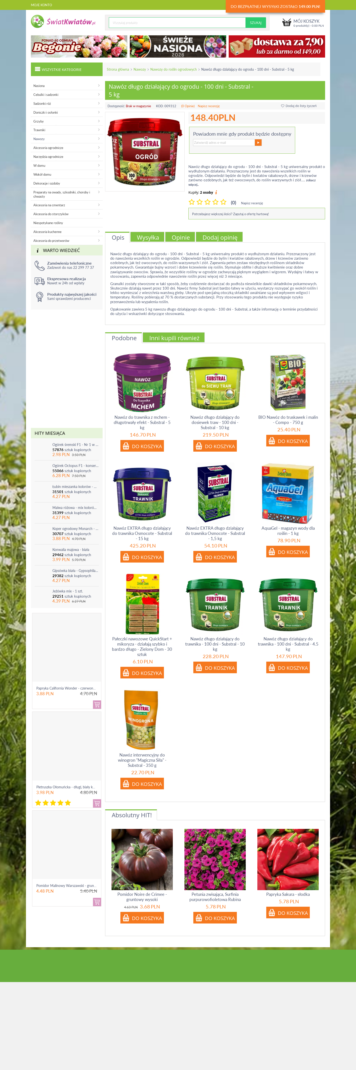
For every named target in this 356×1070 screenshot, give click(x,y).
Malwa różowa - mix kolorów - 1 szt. (75, 507)
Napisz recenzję (209, 106)
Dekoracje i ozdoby (46, 183)
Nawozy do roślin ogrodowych (173, 69)
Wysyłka (148, 237)
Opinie (181, 237)
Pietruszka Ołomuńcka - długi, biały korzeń (68, 787)
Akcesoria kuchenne (47, 232)
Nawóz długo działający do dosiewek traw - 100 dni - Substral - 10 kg (215, 422)
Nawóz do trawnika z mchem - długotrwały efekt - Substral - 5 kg (142, 422)
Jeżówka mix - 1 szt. (67, 591)
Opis (118, 237)
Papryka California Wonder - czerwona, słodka (71, 688)
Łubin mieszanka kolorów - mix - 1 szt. (75, 486)
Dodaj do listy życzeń (299, 106)
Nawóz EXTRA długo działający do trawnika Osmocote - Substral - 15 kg (142, 533)
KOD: (160, 106)
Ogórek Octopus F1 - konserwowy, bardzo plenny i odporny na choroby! (75, 465)
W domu (39, 166)
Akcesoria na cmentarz (49, 205)
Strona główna (118, 69)
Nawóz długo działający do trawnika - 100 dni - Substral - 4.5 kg (288, 644)
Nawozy (140, 69)
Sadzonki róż (42, 103)
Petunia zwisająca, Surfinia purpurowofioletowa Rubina (215, 897)
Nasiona (38, 86)
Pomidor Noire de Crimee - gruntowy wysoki (142, 897)
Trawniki (39, 130)
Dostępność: (116, 106)
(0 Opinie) (188, 106)
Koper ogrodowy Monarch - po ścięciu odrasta (75, 528)
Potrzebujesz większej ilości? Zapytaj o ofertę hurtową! (230, 214)
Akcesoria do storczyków (50, 214)
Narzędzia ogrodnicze (48, 157)
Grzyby (38, 121)
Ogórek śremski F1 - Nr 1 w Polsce (75, 444)
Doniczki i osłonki (45, 112)
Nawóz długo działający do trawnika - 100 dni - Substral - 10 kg (215, 644)
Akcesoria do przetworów (51, 241)
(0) (233, 202)
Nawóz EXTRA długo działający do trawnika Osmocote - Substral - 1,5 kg (215, 533)
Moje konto (41, 5)
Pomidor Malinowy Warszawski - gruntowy (69, 885)
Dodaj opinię (220, 237)
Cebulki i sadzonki (45, 95)
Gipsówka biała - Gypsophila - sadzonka (75, 570)
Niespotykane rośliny (48, 223)
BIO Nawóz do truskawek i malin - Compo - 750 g (288, 420)
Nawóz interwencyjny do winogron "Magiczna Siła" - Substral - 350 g (142, 760)
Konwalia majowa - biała (70, 549)
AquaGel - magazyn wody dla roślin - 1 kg (288, 530)
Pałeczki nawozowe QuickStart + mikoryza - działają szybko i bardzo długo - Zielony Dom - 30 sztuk (142, 646)
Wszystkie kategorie (58, 69)
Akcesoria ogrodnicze (48, 148)
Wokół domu (42, 174)
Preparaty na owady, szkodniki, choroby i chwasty (61, 194)
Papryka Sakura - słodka (288, 894)
